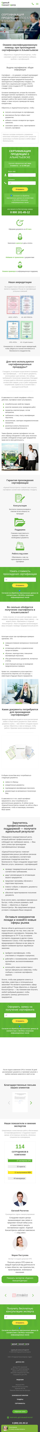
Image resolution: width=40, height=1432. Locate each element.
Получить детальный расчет (21, 1417)
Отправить (20, 189)
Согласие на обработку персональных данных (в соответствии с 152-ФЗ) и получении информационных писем (20, 595)
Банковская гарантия (20, 1395)
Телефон (11, 179)
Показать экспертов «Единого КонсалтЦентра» (20, 1279)
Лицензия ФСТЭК (20, 1388)
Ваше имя (11, 171)
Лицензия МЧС (20, 1384)
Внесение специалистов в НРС (20, 1372)
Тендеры (20, 1399)
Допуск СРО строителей (20, 1367)
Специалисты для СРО (20, 1374)
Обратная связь (20, 1411)
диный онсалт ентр (9, 4)
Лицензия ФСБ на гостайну (20, 1386)
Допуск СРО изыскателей (20, 1371)
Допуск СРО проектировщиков (20, 1369)
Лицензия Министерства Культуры (20, 1390)
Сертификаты (20, 1403)
